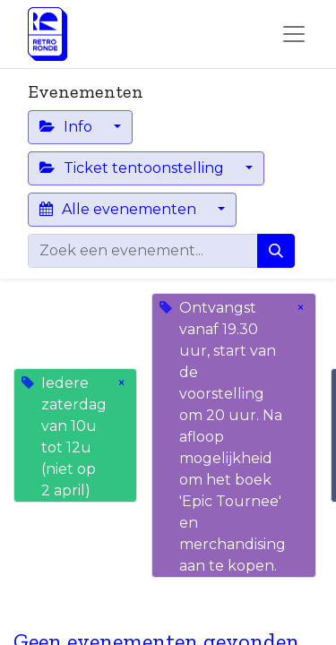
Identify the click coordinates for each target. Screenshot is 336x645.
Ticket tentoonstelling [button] (133, 167)
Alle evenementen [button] (119, 209)
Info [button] (67, 126)
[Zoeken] (276, 251)
